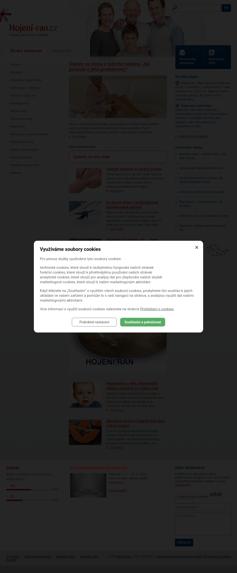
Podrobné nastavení (94, 322)
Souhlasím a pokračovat (143, 322)
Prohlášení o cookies (157, 309)
